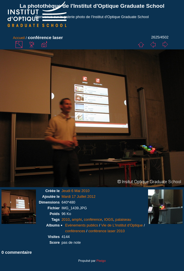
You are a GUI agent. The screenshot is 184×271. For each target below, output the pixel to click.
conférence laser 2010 (106, 231)
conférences (75, 231)
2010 (66, 219)
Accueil (19, 38)
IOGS (108, 219)
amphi (77, 219)
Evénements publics (81, 225)
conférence (93, 219)
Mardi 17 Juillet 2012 (78, 196)
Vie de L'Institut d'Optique (122, 225)
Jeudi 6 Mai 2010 (75, 191)
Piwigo (101, 260)
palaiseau (123, 219)
